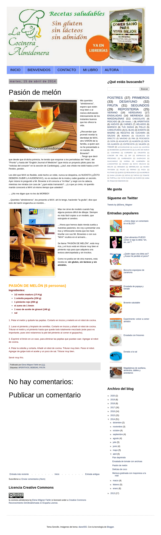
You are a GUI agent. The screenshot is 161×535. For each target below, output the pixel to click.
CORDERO (128, 153)
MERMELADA (134, 167)
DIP (129, 155)
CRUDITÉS (142, 153)
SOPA (112, 141)
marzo (116, 480)
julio (115, 442)
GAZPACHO (141, 158)
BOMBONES (114, 150)
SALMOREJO (144, 172)
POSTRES (115, 97)
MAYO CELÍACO (139, 164)
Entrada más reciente (19, 474)
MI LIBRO (90, 70)
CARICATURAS (114, 130)
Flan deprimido (119, 457)
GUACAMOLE (112, 161)
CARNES (128, 124)
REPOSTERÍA (128, 109)
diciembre (117, 422)
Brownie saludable (132, 303)
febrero (116, 484)
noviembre (118, 426)
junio (115, 446)
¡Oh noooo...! (127, 121)
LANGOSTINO (112, 164)
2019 (113, 399)
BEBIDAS (34, 368)
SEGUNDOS (140, 105)
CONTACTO (67, 70)
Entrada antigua (92, 474)
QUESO (121, 172)
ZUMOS (139, 178)
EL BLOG (129, 130)
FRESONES (111, 158)
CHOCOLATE (138, 119)
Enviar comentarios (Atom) (33, 479)
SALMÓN (142, 144)
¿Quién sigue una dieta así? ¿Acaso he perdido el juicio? (136, 255)
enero (116, 488)
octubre (116, 430)
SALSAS (111, 136)
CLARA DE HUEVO (142, 150)
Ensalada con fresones (134, 335)
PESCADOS (144, 138)
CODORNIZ (115, 153)
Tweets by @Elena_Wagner (119, 205)
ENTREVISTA (129, 144)
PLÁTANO (111, 172)
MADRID (111, 133)
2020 (113, 396)
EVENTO (142, 130)
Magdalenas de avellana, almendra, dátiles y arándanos (135, 370)
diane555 (82, 527)
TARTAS (136, 175)
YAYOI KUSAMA (127, 178)
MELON (110, 167)
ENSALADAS (114, 115)
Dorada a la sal (130, 352)
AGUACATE (124, 141)
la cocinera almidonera (19, 500)
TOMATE (146, 175)
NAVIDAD (123, 138)
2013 (113, 493)
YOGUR (110, 147)
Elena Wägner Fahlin (41, 500)
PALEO (122, 169)
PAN (133, 138)
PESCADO (112, 121)
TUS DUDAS (128, 127)
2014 (113, 419)
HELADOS (141, 124)
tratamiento (122, 181)
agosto (116, 438)
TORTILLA (114, 178)
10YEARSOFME (124, 147)
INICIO (15, 70)
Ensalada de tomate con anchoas (127, 461)
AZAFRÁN (145, 147)
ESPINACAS (141, 155)
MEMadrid (121, 167)
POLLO (142, 127)
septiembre (118, 434)
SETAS (127, 175)
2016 (113, 411)
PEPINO (133, 169)
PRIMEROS (140, 97)
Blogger (110, 527)
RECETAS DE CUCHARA (133, 133)
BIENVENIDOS (39, 70)
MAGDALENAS (115, 118)
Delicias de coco (119, 469)
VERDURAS (135, 112)
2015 (113, 415)
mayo (115, 450)
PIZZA (143, 169)
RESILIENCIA (131, 172)
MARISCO (112, 127)
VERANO (112, 112)
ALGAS (135, 147)
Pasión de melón (119, 465)
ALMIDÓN (136, 141)
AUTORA (112, 70)
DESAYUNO (128, 101)
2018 (113, 403)
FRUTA (42, 368)
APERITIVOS (23, 368)
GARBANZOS (126, 158)
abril (115, 454)
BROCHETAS (127, 150)
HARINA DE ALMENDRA (134, 161)
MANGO (125, 164)
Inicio (57, 474)
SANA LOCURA (116, 175)
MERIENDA (136, 115)
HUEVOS (115, 124)
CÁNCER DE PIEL (115, 155)
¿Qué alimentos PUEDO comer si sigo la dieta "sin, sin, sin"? (135, 239)
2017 (113, 407)
